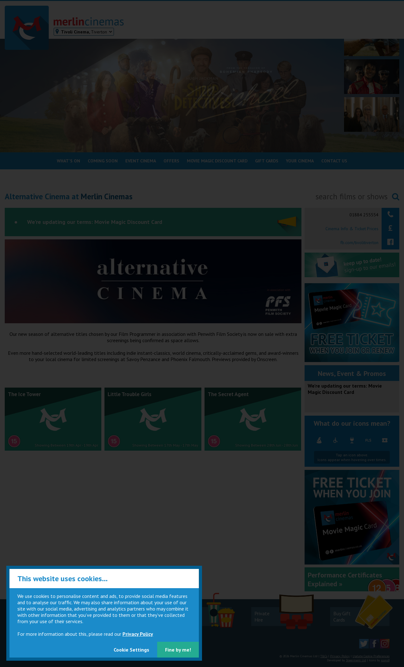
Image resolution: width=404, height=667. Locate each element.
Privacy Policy (137, 634)
